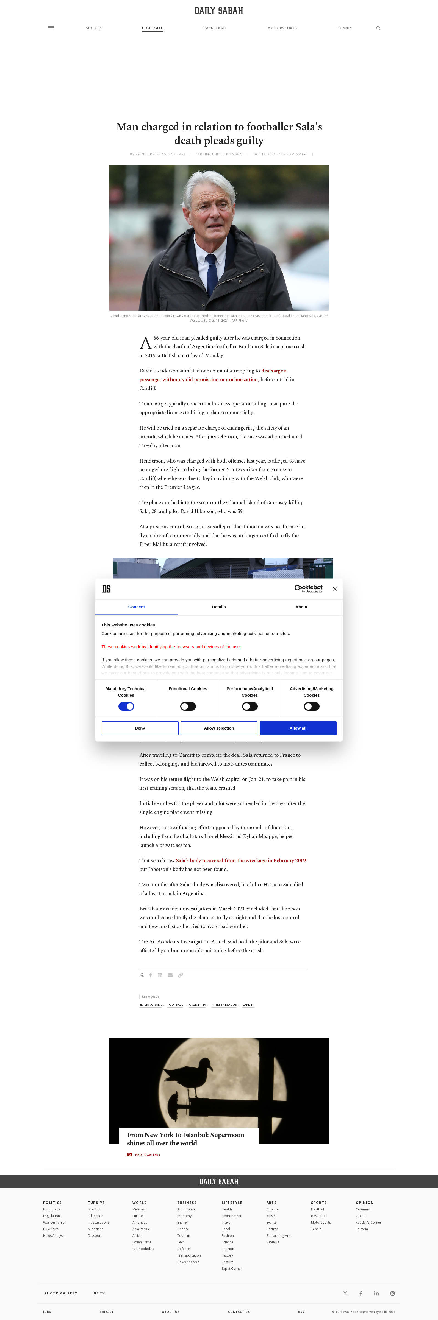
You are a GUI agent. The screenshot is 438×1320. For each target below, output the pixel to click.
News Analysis (54, 1235)
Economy (184, 1215)
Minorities (95, 1229)
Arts (272, 1202)
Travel (226, 1222)
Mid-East (139, 1209)
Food (226, 1229)
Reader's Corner (368, 1222)
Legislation (51, 1215)
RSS (301, 1312)
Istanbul (94, 1209)
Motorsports (283, 28)
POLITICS (52, 1202)
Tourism (183, 1235)
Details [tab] (219, 607)
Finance (183, 1229)
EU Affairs (50, 1229)
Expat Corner (232, 1268)
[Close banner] (335, 589)
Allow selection (219, 728)
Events (271, 1222)
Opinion (365, 1202)
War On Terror (54, 1222)
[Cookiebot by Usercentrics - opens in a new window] (299, 589)
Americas (139, 1222)
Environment (231, 1215)
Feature (228, 1262)
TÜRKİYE (96, 1202)
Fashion (228, 1235)
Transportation (189, 1255)
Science (227, 1242)
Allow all (298, 728)
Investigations (98, 1222)
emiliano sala (150, 1004)
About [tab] (301, 607)
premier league (224, 1004)
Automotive (186, 1209)
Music (271, 1215)
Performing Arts (279, 1235)
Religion (228, 1248)
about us (170, 1312)
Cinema (272, 1209)
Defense (183, 1248)
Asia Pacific (141, 1229)
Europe (138, 1215)
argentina (197, 1004)
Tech (181, 1242)
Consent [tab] (136, 607)
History (227, 1255)
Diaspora (95, 1235)
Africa (137, 1235)
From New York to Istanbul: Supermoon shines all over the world (186, 1139)
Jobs (47, 1312)
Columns (363, 1209)
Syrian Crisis (141, 1242)
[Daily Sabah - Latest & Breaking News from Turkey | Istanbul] (219, 10)
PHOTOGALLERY (147, 1155)
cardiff (248, 1004)
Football (152, 28)
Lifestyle (232, 1202)
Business (187, 1202)
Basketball (216, 28)
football (175, 1004)
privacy (107, 1312)
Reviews (273, 1242)
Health (227, 1209)
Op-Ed (361, 1215)
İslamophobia (143, 1248)
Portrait (272, 1229)
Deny (140, 728)
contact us (239, 1312)
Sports (94, 28)
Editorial (362, 1229)
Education (95, 1215)
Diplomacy (51, 1209)
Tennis (345, 28)
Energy (182, 1222)
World (139, 1202)
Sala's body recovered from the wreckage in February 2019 (241, 861)
